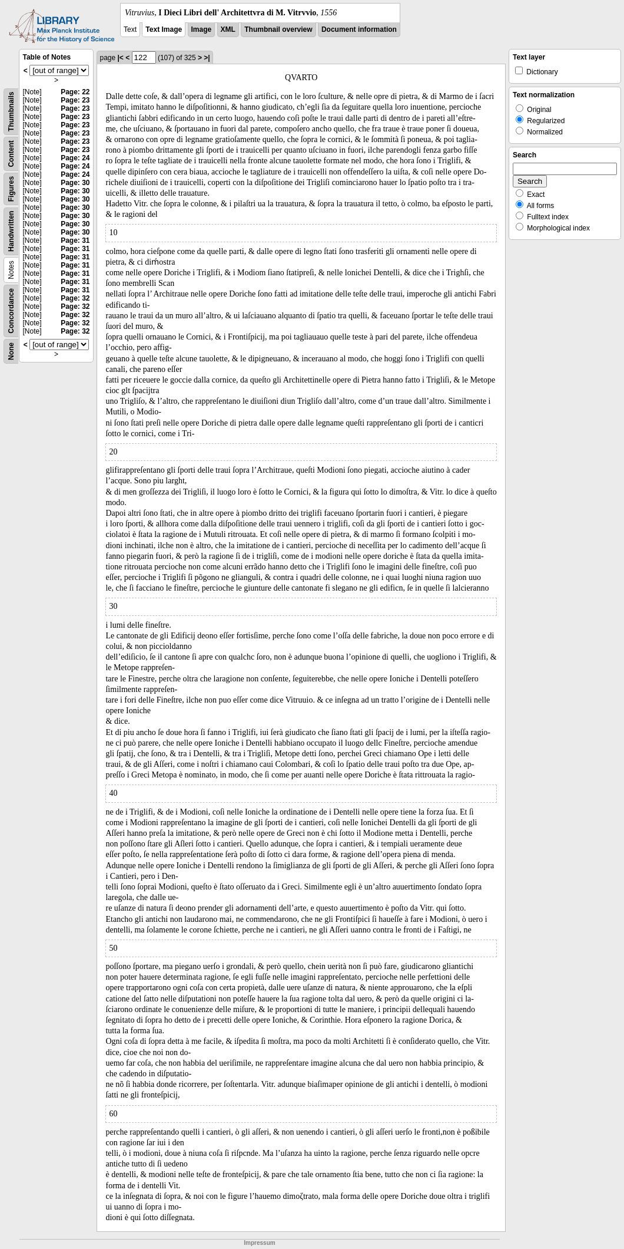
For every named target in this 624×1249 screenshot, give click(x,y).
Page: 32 (75, 298)
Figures (11, 189)
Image (201, 29)
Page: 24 (75, 158)
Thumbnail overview (278, 29)
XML (228, 29)
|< (121, 58)
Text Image (163, 29)
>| (207, 58)
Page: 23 (75, 100)
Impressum (259, 1243)
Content (11, 153)
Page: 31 (75, 240)
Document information (359, 29)
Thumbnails (11, 111)
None (11, 351)
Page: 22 (75, 92)
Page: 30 (75, 183)
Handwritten (11, 231)
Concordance (11, 311)
